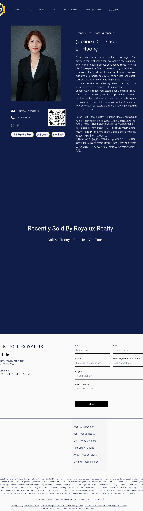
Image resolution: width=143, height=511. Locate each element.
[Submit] (91, 404)
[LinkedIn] (23, 125)
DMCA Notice (46, 505)
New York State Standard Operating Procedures (105, 505)
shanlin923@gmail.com (28, 110)
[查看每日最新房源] (22, 134)
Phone (78, 358)
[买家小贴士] (43, 134)
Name (77, 345)
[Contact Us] (114, 10)
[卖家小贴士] (58, 134)
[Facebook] (18, 125)
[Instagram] (13, 125)
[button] (29, 9)
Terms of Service (31, 505)
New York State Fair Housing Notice (68, 505)
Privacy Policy (17, 505)
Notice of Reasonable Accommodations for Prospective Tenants (68, 508)
